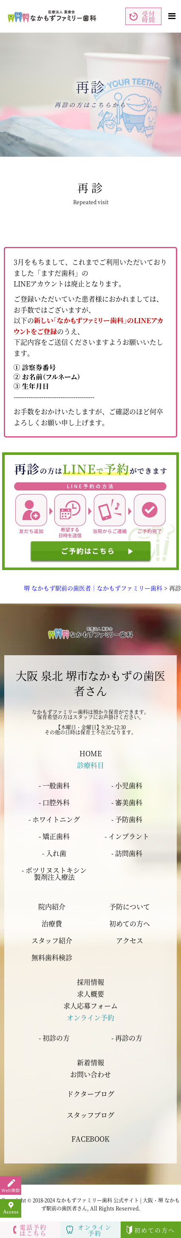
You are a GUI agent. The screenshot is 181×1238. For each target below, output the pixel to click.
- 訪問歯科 (126, 853)
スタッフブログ (90, 1115)
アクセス (129, 940)
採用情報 (90, 982)
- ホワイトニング (54, 819)
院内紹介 (51, 906)
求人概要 (90, 994)
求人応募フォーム (90, 1006)
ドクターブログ (90, 1094)
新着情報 (90, 1062)
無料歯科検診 (51, 957)
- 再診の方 (126, 1038)
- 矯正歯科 (54, 836)
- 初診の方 (54, 1038)
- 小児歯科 (126, 785)
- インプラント (127, 836)
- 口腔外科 (54, 802)
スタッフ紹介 (51, 940)
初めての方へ (129, 923)
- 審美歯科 (126, 802)
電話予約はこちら (30, 1230)
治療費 (52, 923)
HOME (90, 753)
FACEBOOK (90, 1139)
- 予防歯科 (126, 819)
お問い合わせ (90, 1074)
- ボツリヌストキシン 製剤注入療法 (54, 873)
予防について (129, 906)
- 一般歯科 (54, 785)
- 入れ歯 (54, 853)
